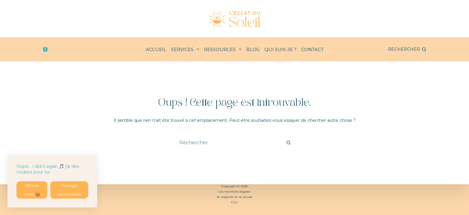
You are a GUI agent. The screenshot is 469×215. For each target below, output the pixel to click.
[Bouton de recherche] (288, 142)
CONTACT (312, 49)
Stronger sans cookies (69, 189)
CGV (234, 202)
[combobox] (229, 142)
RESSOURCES (224, 49)
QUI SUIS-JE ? (280, 49)
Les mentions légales (234, 192)
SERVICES (186, 49)
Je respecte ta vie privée (234, 197)
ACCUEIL (156, 49)
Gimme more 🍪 (32, 189)
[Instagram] (45, 49)
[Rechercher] (407, 49)
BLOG (253, 49)
